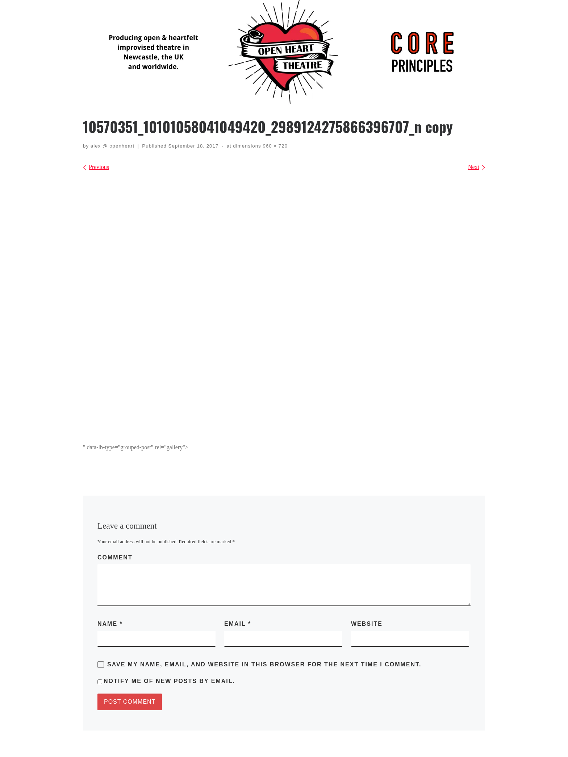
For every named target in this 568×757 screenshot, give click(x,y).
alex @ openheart (112, 146)
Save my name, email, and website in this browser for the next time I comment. (264, 664)
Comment (115, 557)
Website (367, 624)
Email (237, 624)
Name (110, 624)
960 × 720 (274, 146)
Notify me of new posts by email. (169, 681)
